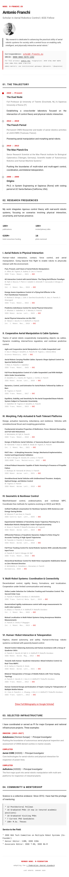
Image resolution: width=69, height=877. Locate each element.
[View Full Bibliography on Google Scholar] (34, 704)
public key (25, 61)
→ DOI (32, 274)
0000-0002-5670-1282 (23, 57)
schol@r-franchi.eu (33, 54)
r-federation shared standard (41, 866)
